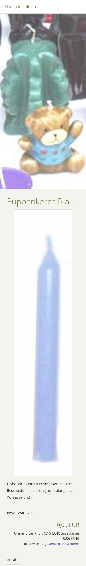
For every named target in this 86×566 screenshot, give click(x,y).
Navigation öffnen (20, 6)
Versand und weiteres (63, 544)
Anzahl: (13, 559)
